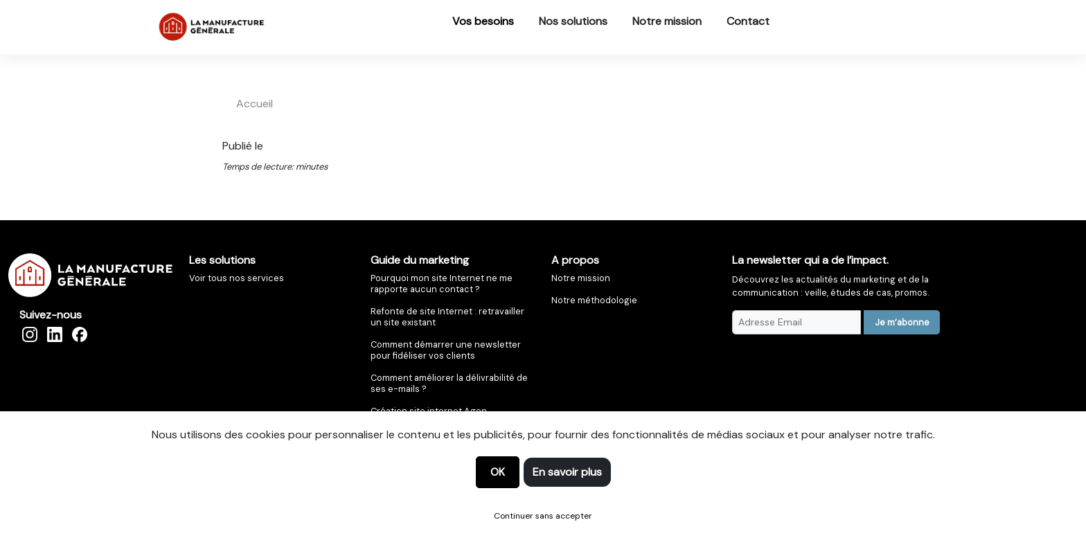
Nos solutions (573, 21)
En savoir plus (567, 472)
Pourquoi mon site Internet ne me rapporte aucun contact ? (442, 283)
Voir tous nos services (236, 278)
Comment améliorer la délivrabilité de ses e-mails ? (449, 383)
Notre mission (667, 21)
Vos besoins (483, 21)
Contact (748, 21)
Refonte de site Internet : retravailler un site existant (447, 316)
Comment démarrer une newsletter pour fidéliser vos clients (446, 350)
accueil (254, 103)
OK (497, 472)
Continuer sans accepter (543, 515)
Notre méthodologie (594, 300)
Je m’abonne (902, 322)
